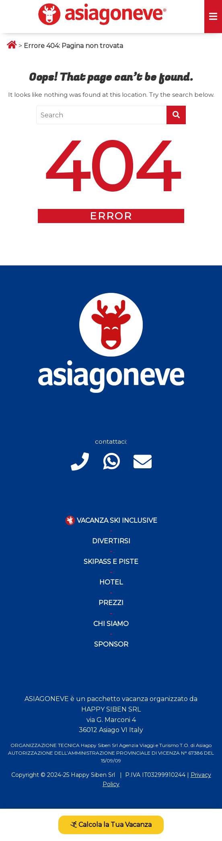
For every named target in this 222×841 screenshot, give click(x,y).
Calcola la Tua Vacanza (111, 824)
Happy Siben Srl (93, 774)
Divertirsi (111, 541)
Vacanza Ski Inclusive (111, 520)
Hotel (111, 582)
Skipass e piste (111, 562)
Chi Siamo (111, 624)
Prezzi (111, 603)
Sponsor (111, 644)
